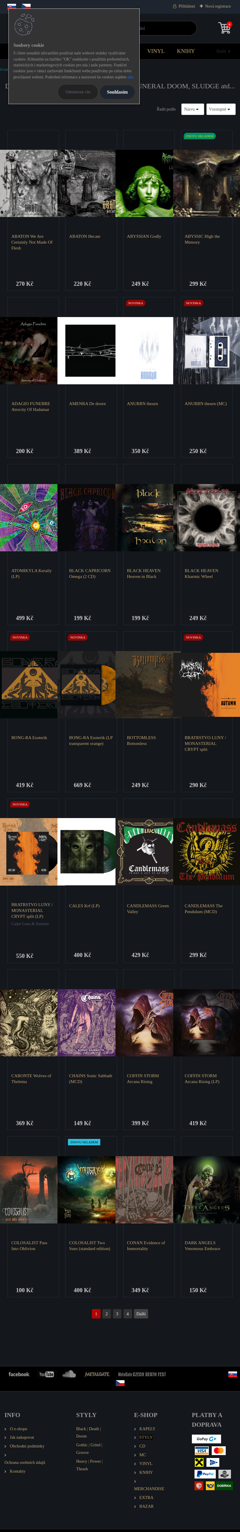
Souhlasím (117, 91)
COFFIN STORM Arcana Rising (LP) (202, 1080)
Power (95, 1463)
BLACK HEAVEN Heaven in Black (144, 574)
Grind (96, 1447)
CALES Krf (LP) (84, 906)
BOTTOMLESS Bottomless (141, 741)
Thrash (82, 1471)
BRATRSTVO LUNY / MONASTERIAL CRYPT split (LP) (32, 911)
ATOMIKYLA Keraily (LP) (32, 574)
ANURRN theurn (142, 403)
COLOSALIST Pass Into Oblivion (30, 1247)
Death (94, 1430)
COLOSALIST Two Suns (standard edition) (90, 1247)
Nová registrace (218, 6)
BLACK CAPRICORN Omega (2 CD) (90, 574)
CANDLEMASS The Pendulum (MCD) (204, 909)
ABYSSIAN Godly (144, 236)
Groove (82, 1454)
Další (221, 51)
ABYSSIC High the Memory (202, 239)
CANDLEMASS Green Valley (148, 909)
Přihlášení (187, 6)
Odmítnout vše (78, 91)
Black (81, 1430)
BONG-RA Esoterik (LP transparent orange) (90, 741)
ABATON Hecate (85, 236)
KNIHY (186, 51)
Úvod (4, 70)
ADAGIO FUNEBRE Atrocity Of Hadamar (31, 406)
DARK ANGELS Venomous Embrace (202, 1247)
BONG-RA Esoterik (30, 738)
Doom (81, 1438)
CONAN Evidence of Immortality (146, 1247)
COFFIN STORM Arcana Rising (143, 1080)
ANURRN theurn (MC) (206, 403)
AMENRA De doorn (87, 403)
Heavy (81, 1463)
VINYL (156, 51)
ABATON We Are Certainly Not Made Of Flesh (32, 242)
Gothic (81, 1447)
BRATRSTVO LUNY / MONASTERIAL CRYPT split (205, 744)
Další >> (141, 1316)
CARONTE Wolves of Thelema (32, 1080)
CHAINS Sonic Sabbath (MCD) (91, 1080)
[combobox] (192, 109)
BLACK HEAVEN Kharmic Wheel (202, 574)
